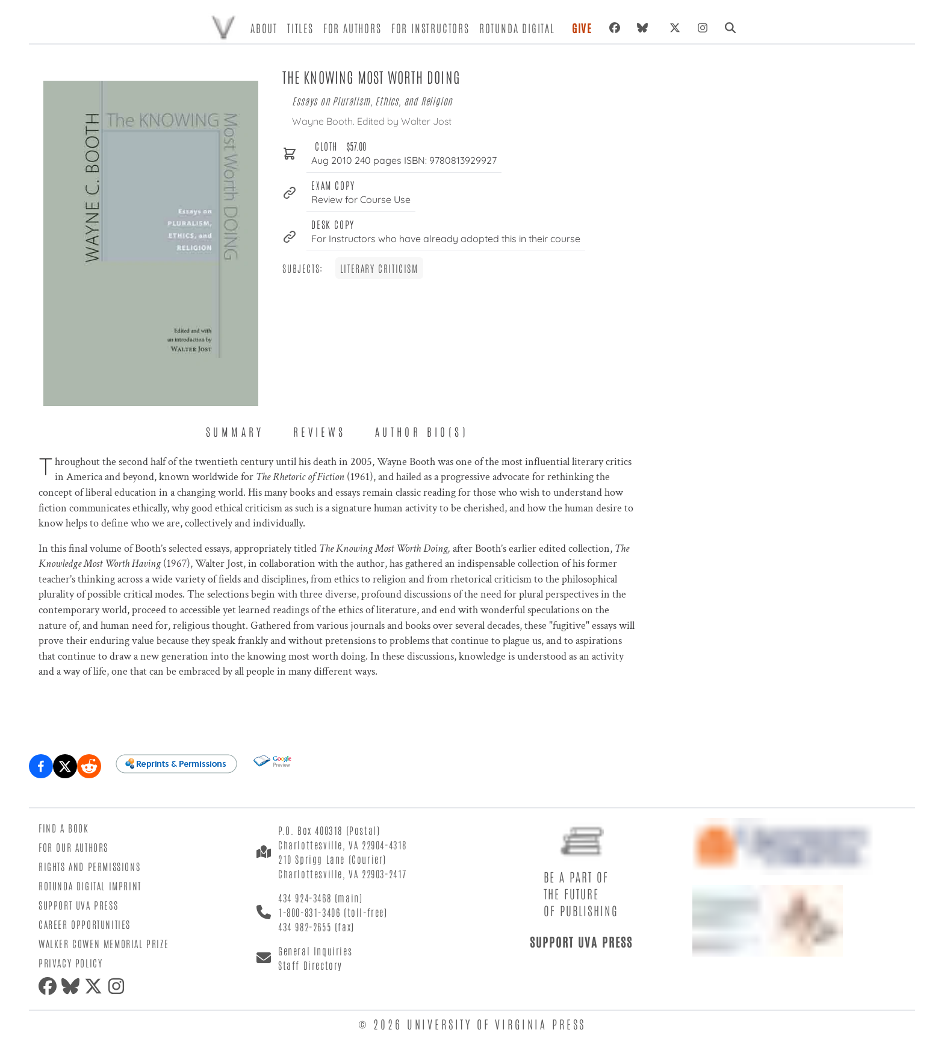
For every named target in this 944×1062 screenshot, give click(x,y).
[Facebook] (614, 27)
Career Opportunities (85, 924)
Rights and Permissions (89, 866)
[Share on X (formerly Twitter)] (65, 766)
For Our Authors (73, 847)
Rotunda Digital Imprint (90, 885)
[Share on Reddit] (89, 766)
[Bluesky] (645, 27)
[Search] (730, 27)
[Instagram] (702, 27)
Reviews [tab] (319, 431)
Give (582, 27)
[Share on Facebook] (41, 766)
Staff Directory (310, 965)
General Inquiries (315, 951)
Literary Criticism (379, 268)
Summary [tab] (235, 431)
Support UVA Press (78, 905)
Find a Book (64, 828)
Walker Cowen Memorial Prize (104, 943)
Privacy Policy (70, 963)
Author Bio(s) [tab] (421, 431)
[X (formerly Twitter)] (674, 27)
